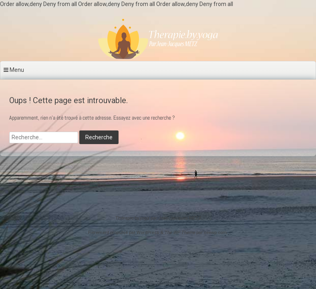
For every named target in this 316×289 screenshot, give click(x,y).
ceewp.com (215, 232)
